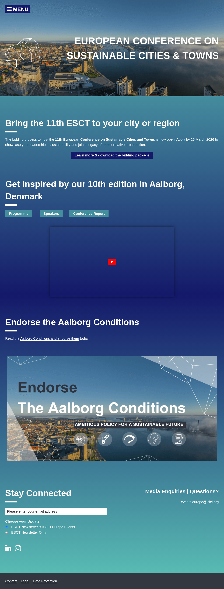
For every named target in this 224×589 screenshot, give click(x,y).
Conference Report (89, 213)
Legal (25, 581)
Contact (11, 581)
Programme (18, 213)
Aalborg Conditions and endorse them (49, 338)
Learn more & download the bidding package (112, 155)
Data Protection (45, 581)
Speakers (51, 213)
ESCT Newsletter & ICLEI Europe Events (43, 527)
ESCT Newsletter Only (28, 532)
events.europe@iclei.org (200, 502)
